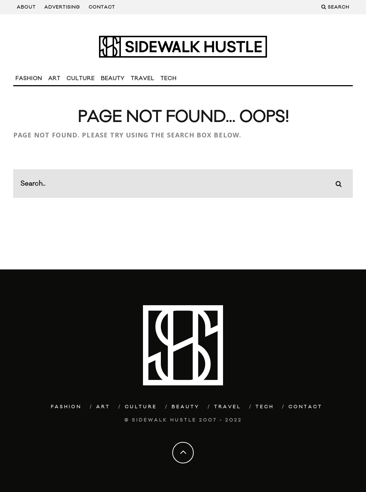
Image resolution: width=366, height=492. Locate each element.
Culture (80, 78)
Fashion (28, 78)
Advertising (62, 7)
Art (54, 78)
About (26, 7)
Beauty (113, 78)
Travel (142, 78)
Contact (102, 7)
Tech (168, 78)
